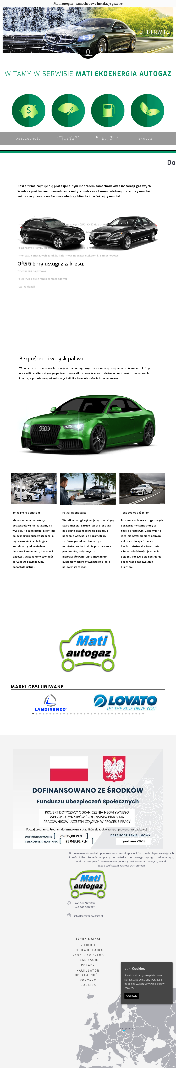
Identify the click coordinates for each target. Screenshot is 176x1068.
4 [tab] (43, 713)
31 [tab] (136, 713)
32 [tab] (139, 713)
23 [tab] (108, 713)
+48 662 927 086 (85, 903)
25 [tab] (115, 713)
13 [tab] (74, 713)
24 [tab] (112, 713)
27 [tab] (122, 713)
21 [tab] (101, 713)
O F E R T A (79, 954)
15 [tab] (81, 713)
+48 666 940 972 (85, 907)
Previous (18, 702)
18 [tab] (91, 713)
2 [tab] (36, 713)
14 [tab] (77, 713)
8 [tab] (57, 713)
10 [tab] (64, 713)
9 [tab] (60, 713)
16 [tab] (84, 713)
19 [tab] (95, 713)
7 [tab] (53, 713)
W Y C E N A (96, 954)
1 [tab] (33, 713)
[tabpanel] (50, 702)
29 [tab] (129, 713)
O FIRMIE (88, 945)
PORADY (88, 965)
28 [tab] (126, 713)
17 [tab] (88, 713)
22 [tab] (105, 713)
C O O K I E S (88, 985)
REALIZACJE (88, 960)
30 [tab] (132, 713)
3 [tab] (40, 713)
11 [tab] (67, 713)
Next (157, 702)
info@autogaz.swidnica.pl (88, 916)
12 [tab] (71, 713)
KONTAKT (88, 980)
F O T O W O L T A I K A (88, 950)
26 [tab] (119, 713)
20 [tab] (98, 713)
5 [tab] (46, 713)
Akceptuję (131, 995)
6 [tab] (50, 713)
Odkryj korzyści (74, 597)
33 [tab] (143, 713)
